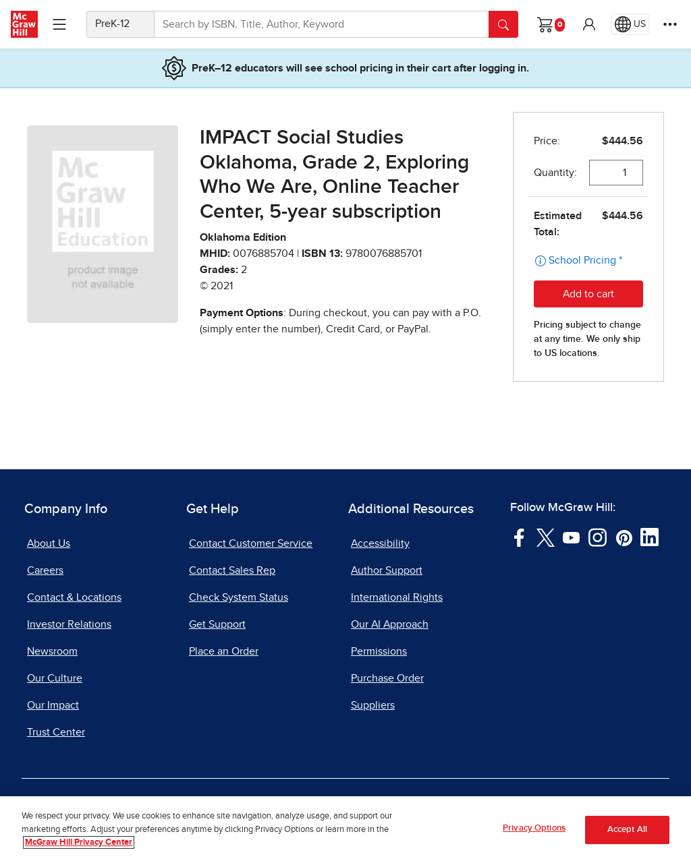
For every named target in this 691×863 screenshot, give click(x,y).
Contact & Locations (74, 597)
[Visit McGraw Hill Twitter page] (545, 536)
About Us (48, 543)
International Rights (397, 597)
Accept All (627, 829)
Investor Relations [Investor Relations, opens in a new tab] (69, 624)
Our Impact (53, 705)
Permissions (379, 651)
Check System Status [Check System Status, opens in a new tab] (238, 597)
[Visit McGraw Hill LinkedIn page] (649, 536)
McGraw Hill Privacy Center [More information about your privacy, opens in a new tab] (78, 842)
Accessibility (380, 543)
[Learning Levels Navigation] (59, 24)
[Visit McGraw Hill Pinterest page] (624, 536)
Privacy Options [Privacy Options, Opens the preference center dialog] (534, 828)
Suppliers (373, 705)
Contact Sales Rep (232, 570)
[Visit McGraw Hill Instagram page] (597, 536)
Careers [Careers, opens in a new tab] (45, 570)
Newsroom (52, 651)
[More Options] (670, 24)
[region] (345, 829)
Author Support (386, 570)
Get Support (217, 624)
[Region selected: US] (630, 24)
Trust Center (56, 732)
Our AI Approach (390, 624)
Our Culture (54, 678)
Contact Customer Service (250, 543)
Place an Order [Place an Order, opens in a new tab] (223, 651)
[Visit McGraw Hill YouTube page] (571, 536)
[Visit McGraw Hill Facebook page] (519, 536)
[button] (589, 24)
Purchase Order (387, 678)
